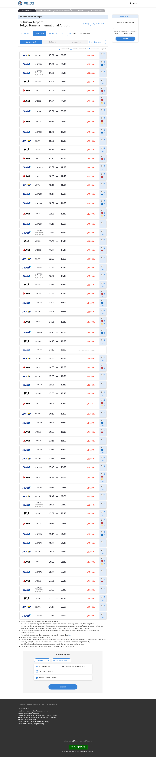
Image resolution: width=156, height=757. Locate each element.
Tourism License (79, 741)
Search (63, 687)
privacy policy (68, 741)
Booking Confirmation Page (27, 719)
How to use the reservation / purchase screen (33, 711)
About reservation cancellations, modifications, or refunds (37, 717)
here (70, 635)
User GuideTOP (23, 709)
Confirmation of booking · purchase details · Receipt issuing (37, 715)
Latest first (53, 42)
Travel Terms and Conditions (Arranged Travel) (33, 722)
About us (89, 741)
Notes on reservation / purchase (28, 713)
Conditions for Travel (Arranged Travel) (31, 724)
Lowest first (76, 42)
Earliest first (31, 42)
